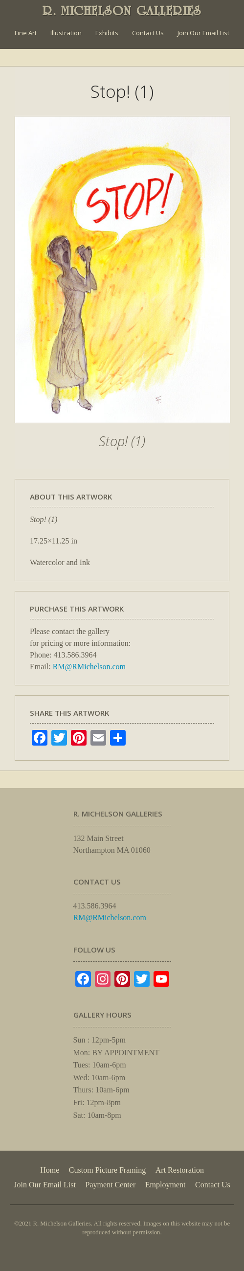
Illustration (66, 32)
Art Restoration (179, 1170)
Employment (165, 1184)
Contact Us (148, 32)
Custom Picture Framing (107, 1170)
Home (49, 1170)
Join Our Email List (203, 32)
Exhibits (106, 32)
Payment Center (111, 1184)
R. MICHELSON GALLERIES (122, 10)
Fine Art (26, 32)
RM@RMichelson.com (89, 666)
